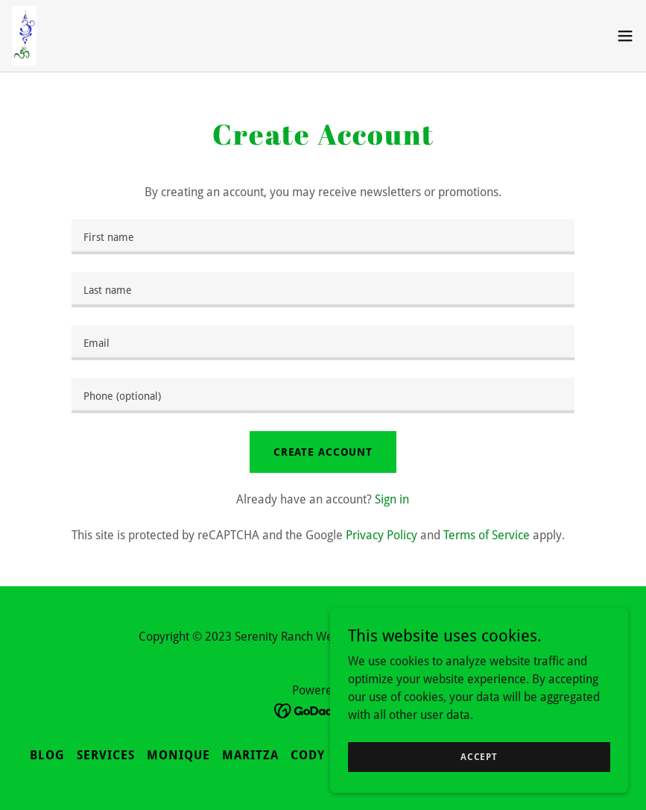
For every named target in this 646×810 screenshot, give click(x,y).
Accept (479, 756)
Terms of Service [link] (486, 535)
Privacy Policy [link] (381, 535)
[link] (24, 36)
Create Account (323, 452)
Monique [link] (178, 755)
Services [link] (106, 755)
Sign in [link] (392, 499)
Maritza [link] (250, 755)
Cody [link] (308, 755)
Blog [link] (47, 755)
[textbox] (323, 236)
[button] (625, 36)
